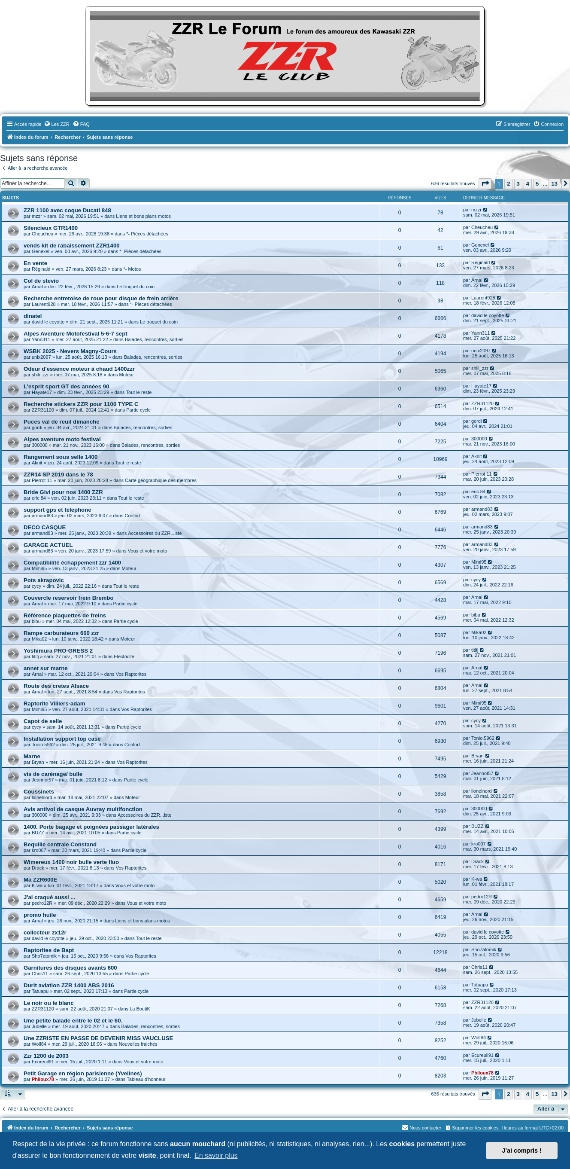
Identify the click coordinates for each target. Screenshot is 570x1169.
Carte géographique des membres (161, 480)
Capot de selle (43, 721)
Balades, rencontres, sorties (154, 339)
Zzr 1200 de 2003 (46, 1056)
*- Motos (132, 269)
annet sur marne (46, 668)
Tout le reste (139, 392)
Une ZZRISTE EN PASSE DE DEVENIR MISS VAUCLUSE (98, 1038)
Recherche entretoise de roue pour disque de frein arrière (101, 298)
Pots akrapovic (44, 580)
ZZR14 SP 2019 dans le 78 (58, 474)
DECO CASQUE (45, 527)
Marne (32, 756)
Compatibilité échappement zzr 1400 (72, 562)
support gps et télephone (57, 510)
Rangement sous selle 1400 (60, 457)
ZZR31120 (43, 409)
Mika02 (39, 638)
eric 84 (39, 498)
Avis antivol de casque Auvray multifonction (83, 809)
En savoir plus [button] (216, 1155)
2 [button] (508, 183)
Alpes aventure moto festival (62, 439)
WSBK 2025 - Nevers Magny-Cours (70, 351)
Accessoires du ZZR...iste (155, 533)
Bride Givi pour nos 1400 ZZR (63, 492)
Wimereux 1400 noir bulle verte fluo (71, 862)
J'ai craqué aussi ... (49, 897)
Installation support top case (62, 739)
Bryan (38, 762)
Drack (38, 867)
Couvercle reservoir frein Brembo (69, 598)
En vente (35, 263)
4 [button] (527, 183)
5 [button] (537, 183)
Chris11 (40, 973)
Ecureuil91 (43, 1061)
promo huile (40, 915)
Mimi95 (39, 568)
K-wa (37, 885)
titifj (35, 656)
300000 (40, 445)
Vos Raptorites (131, 674)
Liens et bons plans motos (143, 216)
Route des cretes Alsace (56, 686)
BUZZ (38, 832)
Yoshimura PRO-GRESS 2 (58, 650)
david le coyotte (48, 321)
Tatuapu (40, 991)
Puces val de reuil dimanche (62, 421)
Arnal (37, 286)
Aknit (37, 462)
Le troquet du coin (136, 286)
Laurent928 (44, 304)
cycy (36, 586)
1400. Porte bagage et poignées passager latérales (91, 827)
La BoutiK (140, 1008)
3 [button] (518, 183)
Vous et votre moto (147, 550)
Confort (132, 515)
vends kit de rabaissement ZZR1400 (72, 245)
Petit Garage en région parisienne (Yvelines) (83, 1073)
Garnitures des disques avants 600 (70, 968)
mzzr (37, 216)
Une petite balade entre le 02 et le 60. (73, 1020)
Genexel (40, 251)
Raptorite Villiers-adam (54, 703)
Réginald (41, 269)
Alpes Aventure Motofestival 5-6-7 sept (75, 333)
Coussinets (39, 791)
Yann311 (41, 339)
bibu (36, 621)
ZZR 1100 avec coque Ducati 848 (67, 210)
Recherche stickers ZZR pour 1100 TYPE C (81, 404)
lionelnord (42, 797)
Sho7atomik (44, 955)
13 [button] (554, 183)
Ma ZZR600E (40, 879)
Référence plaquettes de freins (65, 615)
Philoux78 (43, 1079)
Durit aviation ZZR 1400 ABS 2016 (69, 985)
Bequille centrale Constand (60, 844)
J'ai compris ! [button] (522, 1150)
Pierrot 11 (42, 480)
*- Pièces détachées (147, 233)
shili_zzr (40, 374)
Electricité (124, 656)
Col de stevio (41, 281)
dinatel (33, 316)
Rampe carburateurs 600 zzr (61, 633)
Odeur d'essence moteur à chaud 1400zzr (79, 369)
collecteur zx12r (45, 932)
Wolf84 (39, 1044)
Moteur (126, 374)
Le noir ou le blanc (49, 1003)
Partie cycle (138, 409)
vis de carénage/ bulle (53, 774)
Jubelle (39, 1026)
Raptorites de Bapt (49, 950)
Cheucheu (42, 233)
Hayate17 (42, 392)
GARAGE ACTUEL (48, 545)
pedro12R (42, 903)
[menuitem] (57, 124)
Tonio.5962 (43, 744)
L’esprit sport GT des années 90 (66, 386)
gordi (37, 427)
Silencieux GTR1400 (51, 228)
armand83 (42, 515)
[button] (485, 183)
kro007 (39, 850)
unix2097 (41, 357)
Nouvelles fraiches (138, 1044)
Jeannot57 (43, 779)
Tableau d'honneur (146, 1079)
